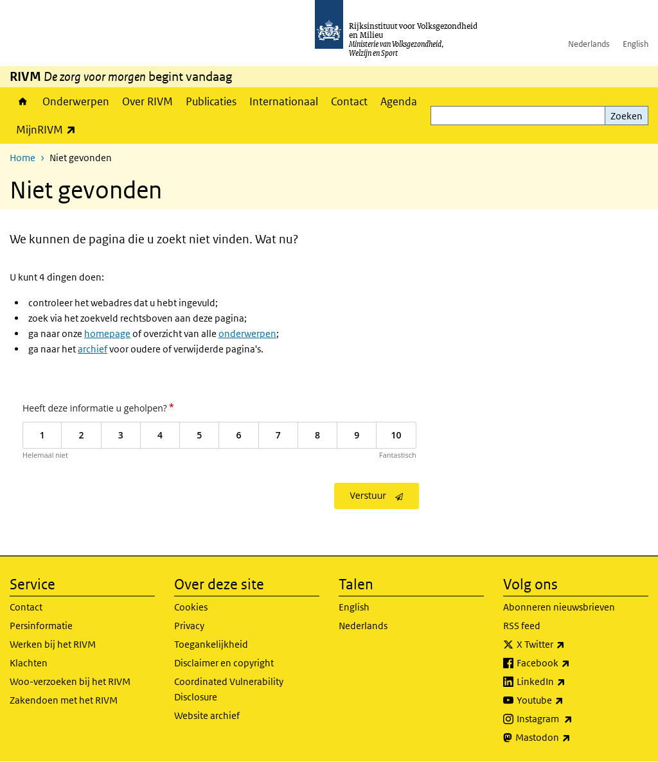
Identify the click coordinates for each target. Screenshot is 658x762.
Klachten (29, 663)
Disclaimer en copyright (224, 663)
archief (92, 349)
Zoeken (626, 116)
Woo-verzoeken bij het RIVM (70, 681)
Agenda (398, 101)
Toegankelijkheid (211, 644)
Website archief (207, 715)
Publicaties (211, 101)
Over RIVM (147, 101)
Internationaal (283, 101)
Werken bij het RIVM (53, 644)
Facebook (572, 663)
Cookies (191, 607)
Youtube (568, 700)
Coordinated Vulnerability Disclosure (228, 689)
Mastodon (571, 737)
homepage (107, 333)
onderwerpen (247, 333)
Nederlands (589, 44)
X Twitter (569, 644)
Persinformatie (41, 625)
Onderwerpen (75, 101)
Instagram (573, 719)
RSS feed (521, 625)
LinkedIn (569, 681)
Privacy (189, 625)
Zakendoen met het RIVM (64, 700)
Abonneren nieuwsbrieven (559, 607)
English (635, 44)
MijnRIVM (49, 129)
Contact (349, 101)
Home (23, 101)
